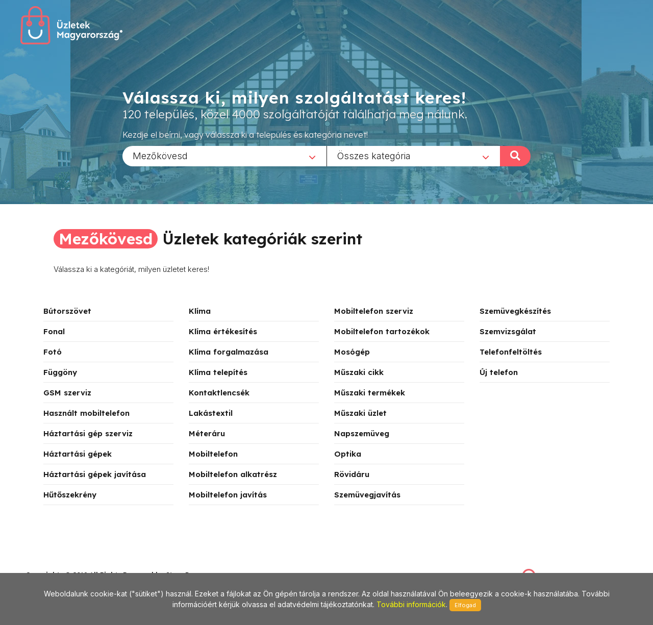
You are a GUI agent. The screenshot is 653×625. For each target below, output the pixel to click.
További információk (411, 604)
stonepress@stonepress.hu (67, 563)
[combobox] (224, 155)
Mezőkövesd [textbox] (160, 155)
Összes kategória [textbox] (374, 155)
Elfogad (465, 605)
